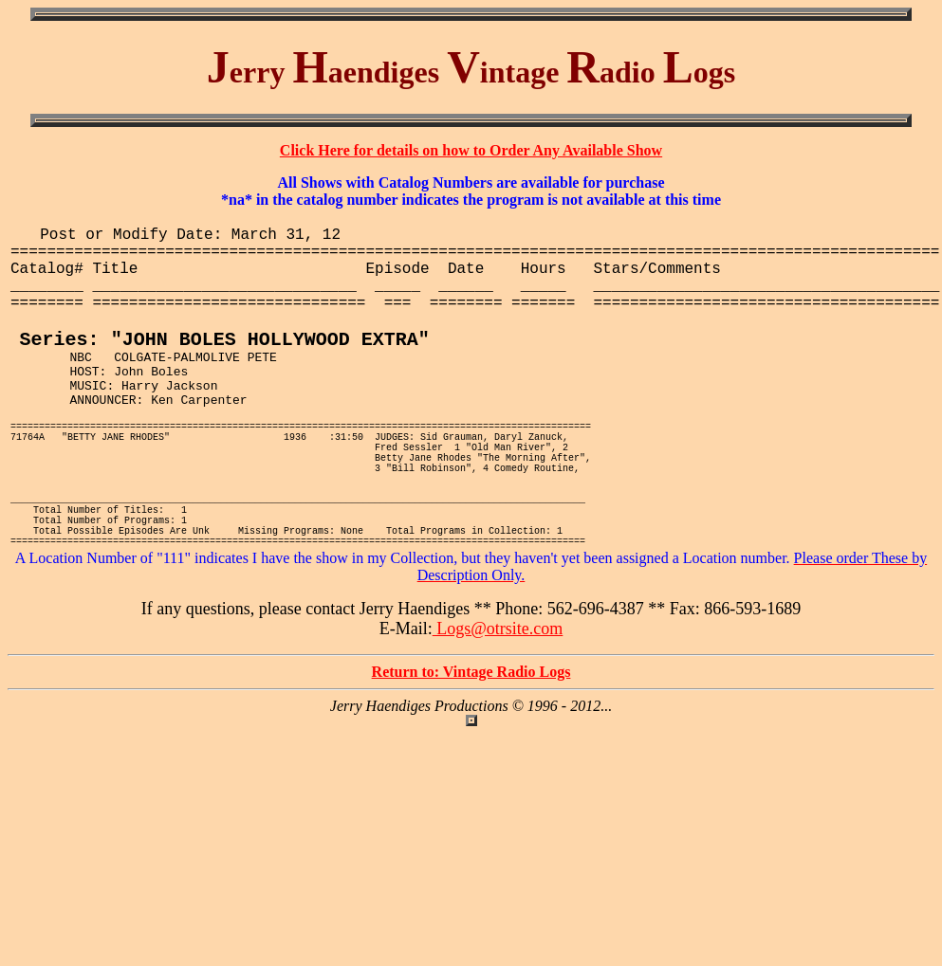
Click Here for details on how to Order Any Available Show (471, 150)
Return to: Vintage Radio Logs (471, 746)
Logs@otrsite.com (498, 703)
